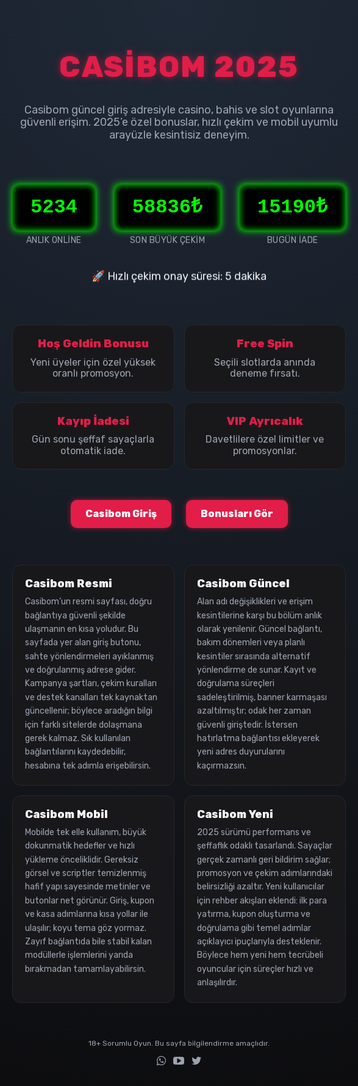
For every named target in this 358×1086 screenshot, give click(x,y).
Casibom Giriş (121, 513)
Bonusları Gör (237, 513)
